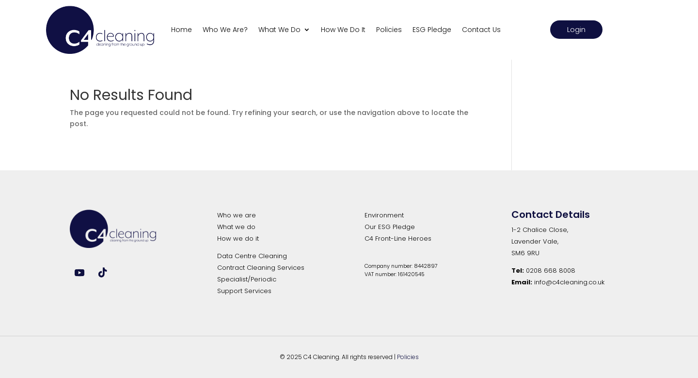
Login (576, 29)
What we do (236, 226)
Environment (384, 215)
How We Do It (343, 29)
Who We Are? (225, 29)
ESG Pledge (431, 29)
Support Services (244, 291)
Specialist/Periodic (246, 279)
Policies (389, 29)
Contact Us (481, 29)
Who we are (236, 215)
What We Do (279, 29)
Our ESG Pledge (390, 226)
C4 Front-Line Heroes (398, 238)
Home (181, 29)
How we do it (238, 238)
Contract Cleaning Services (260, 267)
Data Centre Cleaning (252, 256)
